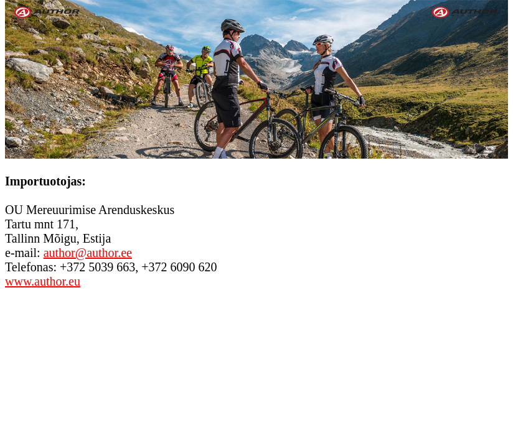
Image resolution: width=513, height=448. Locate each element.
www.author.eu (42, 281)
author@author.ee (88, 252)
